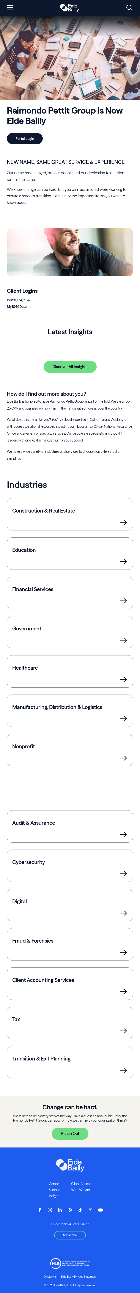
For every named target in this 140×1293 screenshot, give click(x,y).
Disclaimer (50, 1276)
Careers (54, 1184)
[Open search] (129, 8)
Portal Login (16, 300)
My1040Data (17, 306)
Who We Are (80, 1190)
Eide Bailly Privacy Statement (78, 1276)
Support (55, 1190)
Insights (54, 1196)
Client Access (81, 1184)
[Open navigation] (10, 8)
